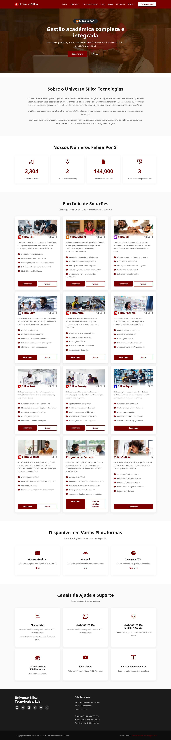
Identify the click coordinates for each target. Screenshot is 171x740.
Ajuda (110, 4)
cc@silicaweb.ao (37, 666)
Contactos (120, 4)
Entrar (96, 54)
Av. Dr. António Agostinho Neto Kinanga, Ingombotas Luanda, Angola (87, 705)
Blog (102, 4)
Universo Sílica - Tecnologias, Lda (144, 735)
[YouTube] (41, 707)
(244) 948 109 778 (85, 625)
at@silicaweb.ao (37, 669)
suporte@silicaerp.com (89, 723)
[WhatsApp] (47, 707)
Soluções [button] (74, 4)
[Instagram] (29, 707)
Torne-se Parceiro (90, 4)
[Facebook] (23, 707)
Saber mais (77, 53)
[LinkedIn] (17, 707)
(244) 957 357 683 (133, 627)
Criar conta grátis (147, 4)
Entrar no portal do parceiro (95, 504)
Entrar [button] (131, 4)
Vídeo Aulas (85, 666)
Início (64, 4)
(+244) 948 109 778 (91, 716)
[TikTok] (35, 707)
